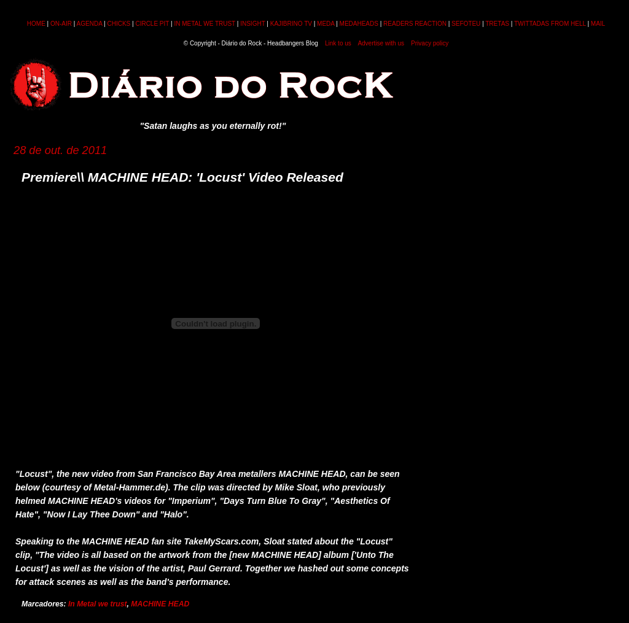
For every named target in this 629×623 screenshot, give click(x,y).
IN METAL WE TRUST (204, 23)
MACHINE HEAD (160, 604)
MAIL (598, 23)
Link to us (338, 43)
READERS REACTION (415, 23)
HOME (36, 23)
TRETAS (497, 23)
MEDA (325, 23)
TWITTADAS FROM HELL (550, 23)
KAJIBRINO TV (291, 23)
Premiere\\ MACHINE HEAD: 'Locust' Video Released (182, 177)
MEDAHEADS (359, 23)
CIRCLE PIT (152, 23)
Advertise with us (380, 43)
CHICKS (118, 23)
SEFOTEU (465, 23)
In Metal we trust (97, 604)
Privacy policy (429, 43)
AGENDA (90, 23)
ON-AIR (61, 23)
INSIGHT (252, 23)
